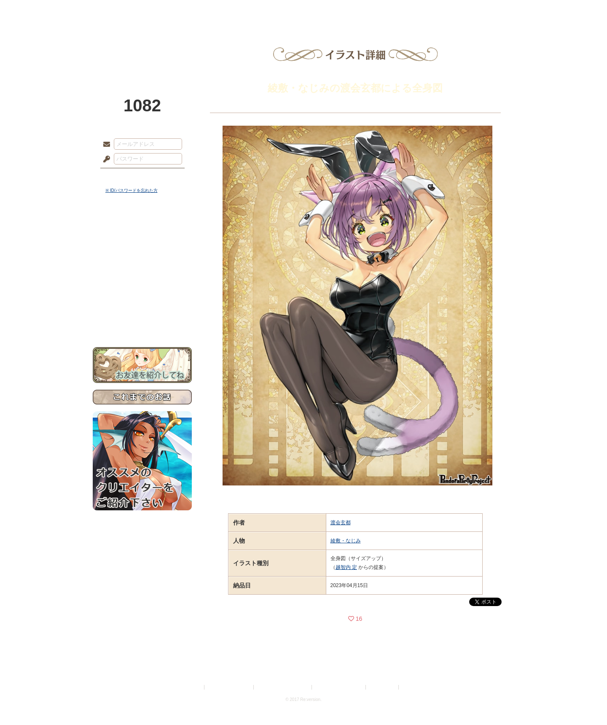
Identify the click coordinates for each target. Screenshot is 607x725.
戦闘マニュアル (142, 293)
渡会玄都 (340, 523)
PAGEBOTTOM (586, 702)
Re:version (413, 687)
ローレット (244, 10)
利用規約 (192, 687)
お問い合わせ (142, 320)
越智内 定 (346, 567)
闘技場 (483, 10)
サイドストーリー (142, 244)
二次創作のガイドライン (339, 687)
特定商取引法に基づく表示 (283, 687)
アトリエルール (142, 283)
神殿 (184, 10)
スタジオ (363, 10)
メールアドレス (104, 144)
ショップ (423, 10)
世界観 (142, 230)
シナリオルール (142, 272)
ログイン (122, 176)
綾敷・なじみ (345, 541)
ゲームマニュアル (142, 259)
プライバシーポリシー (229, 687)
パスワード (104, 159)
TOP (123, 10)
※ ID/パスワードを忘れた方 (131, 190)
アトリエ (303, 10)
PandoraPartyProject (142, 46)
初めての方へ (142, 306)
